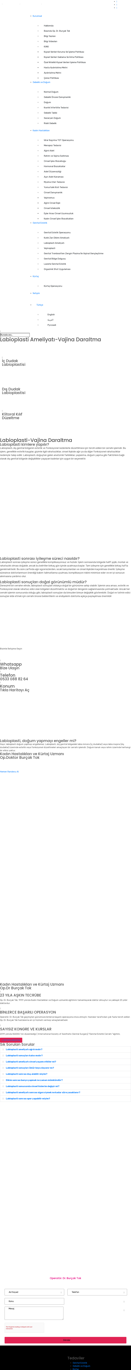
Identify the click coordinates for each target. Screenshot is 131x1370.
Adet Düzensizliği (52, 171)
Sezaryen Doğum (52, 118)
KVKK (46, 46)
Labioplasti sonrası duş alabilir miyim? (26, 1074)
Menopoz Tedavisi (52, 145)
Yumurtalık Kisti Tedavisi (52, 187)
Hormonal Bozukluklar (52, 166)
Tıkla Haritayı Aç (14, 690)
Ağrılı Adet (49, 150)
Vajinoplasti (49, 248)
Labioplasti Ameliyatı (52, 243)
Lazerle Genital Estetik (52, 264)
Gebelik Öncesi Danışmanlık (52, 97)
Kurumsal (37, 16)
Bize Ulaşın (9, 668)
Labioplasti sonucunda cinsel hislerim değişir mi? (32, 1086)
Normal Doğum (51, 92)
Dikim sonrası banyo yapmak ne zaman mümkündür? (34, 1080)
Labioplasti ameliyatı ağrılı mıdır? (24, 1049)
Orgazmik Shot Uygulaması (52, 269)
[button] (65, 1049)
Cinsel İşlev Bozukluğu (52, 161)
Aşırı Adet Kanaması (52, 177)
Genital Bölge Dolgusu (52, 258)
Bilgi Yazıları (50, 36)
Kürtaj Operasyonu (52, 286)
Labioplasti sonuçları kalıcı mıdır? (24, 1055)
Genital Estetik (40, 223)
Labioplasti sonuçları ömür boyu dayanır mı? (30, 1068)
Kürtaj (36, 276)
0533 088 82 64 (14, 679)
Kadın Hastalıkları (41, 130)
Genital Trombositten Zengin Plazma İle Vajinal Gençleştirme (52, 253)
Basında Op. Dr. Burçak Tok (52, 31)
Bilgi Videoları (50, 41)
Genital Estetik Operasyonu (52, 232)
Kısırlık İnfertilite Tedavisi (52, 107)
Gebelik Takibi (50, 113)
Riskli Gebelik (50, 123)
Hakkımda (48, 25)
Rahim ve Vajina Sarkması (52, 156)
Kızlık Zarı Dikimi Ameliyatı (52, 238)
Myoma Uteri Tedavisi (52, 182)
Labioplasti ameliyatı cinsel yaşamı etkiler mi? (31, 1061)
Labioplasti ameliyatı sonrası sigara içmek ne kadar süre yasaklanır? (43, 1092)
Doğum (47, 102)
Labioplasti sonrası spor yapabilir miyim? (28, 1098)
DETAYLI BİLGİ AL (11, 1040)
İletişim (36, 293)
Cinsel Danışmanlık (52, 192)
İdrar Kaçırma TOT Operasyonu (52, 140)
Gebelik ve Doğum (41, 82)
